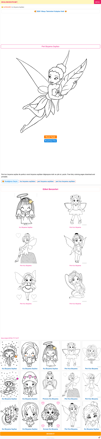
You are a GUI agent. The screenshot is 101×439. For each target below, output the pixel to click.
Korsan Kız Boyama (50, 429)
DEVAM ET (50, 434)
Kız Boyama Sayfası (25, 227)
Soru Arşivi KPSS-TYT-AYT (10, 338)
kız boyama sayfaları (27, 181)
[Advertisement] (50, 29)
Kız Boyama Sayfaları (17, 7)
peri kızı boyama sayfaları (65, 181)
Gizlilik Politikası (50, 438)
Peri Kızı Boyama (75, 227)
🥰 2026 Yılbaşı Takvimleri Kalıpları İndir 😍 (50, 11)
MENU (97, 2)
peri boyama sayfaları (45, 181)
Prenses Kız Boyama (50, 399)
